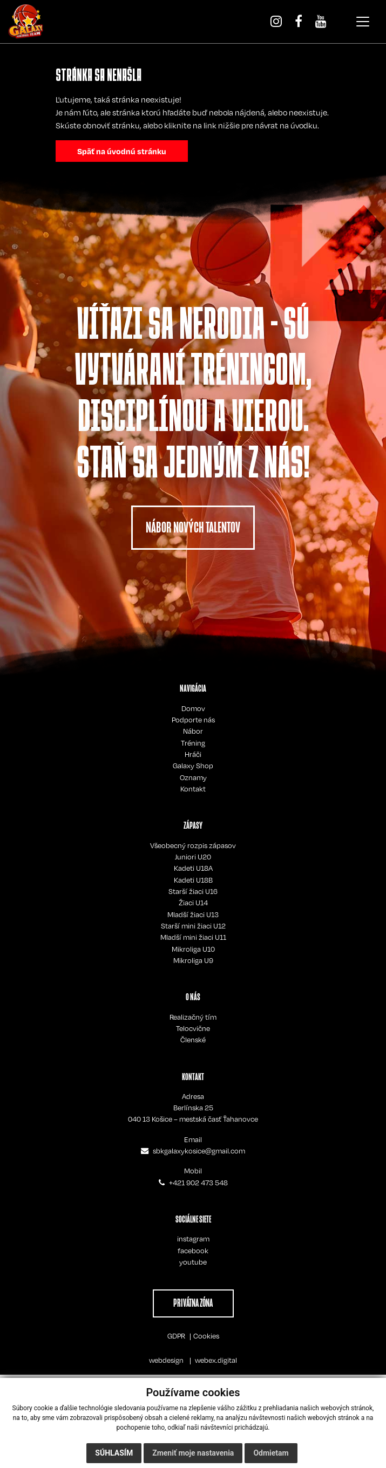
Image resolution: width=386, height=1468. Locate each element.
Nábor (193, 731)
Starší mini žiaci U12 (193, 925)
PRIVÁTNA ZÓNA (193, 1302)
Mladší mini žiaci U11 (193, 937)
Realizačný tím (193, 1017)
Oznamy (193, 777)
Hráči (193, 754)
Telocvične (193, 1028)
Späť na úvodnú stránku (121, 151)
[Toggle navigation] (363, 21)
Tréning (193, 743)
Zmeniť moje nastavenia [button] (193, 1453)
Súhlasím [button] (114, 1453)
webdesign (166, 1360)
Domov (193, 708)
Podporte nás (193, 719)
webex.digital (216, 1360)
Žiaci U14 (193, 902)
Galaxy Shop (193, 765)
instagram (193, 1238)
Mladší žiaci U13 (193, 914)
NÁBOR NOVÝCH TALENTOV (193, 527)
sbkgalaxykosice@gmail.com (199, 1150)
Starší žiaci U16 (193, 891)
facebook (193, 1250)
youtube (193, 1262)
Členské (193, 1039)
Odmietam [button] (270, 1453)
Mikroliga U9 (193, 960)
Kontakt (193, 788)
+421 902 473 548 (198, 1182)
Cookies (206, 1336)
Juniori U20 (193, 856)
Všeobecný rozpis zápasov (193, 845)
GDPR (176, 1336)
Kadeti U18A (193, 868)
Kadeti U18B (193, 880)
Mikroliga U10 (193, 949)
